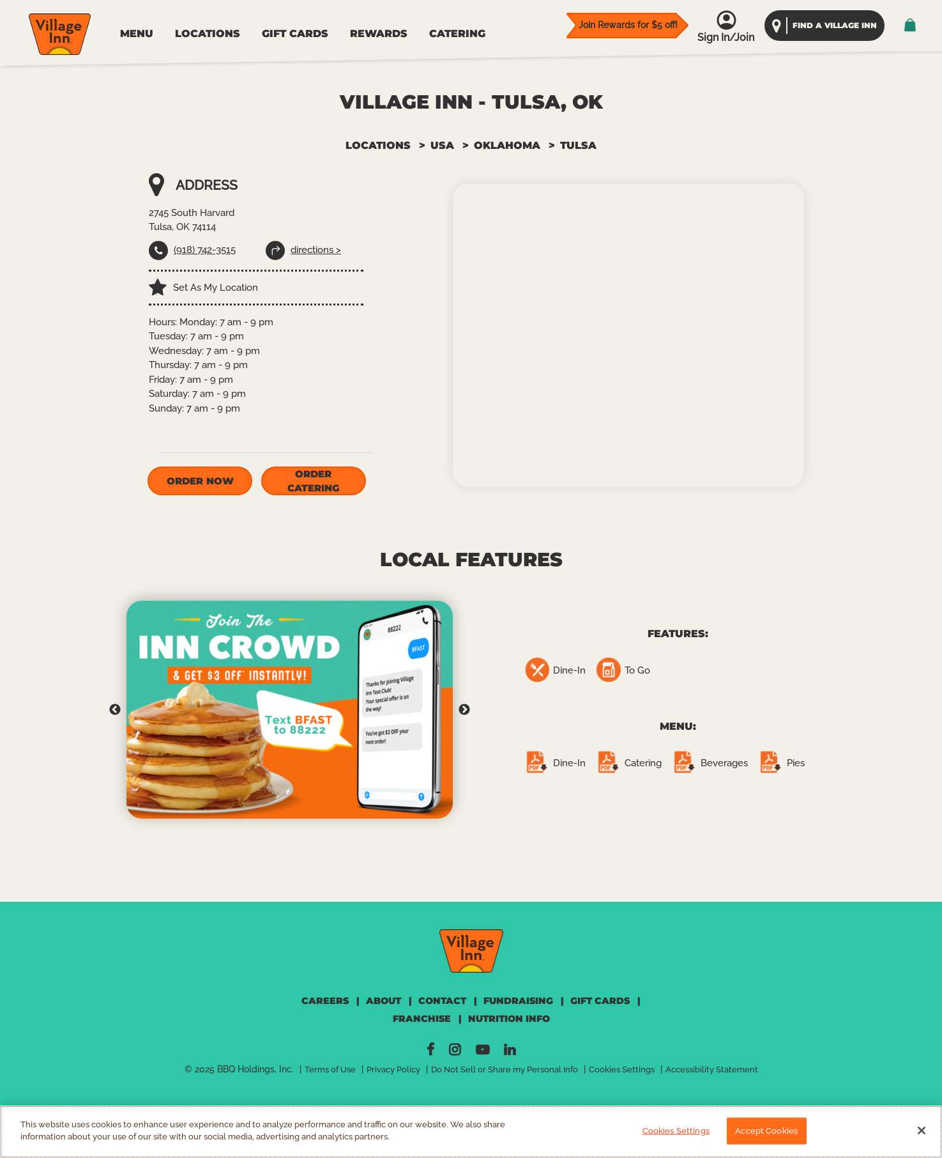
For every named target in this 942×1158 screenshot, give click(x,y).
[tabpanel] (289, 710)
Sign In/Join (725, 37)
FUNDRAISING (518, 1001)
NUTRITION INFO (509, 1018)
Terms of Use (330, 1069)
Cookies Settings (622, 1069)
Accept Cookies (766, 1131)
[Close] (922, 1130)
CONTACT (442, 1001)
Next (464, 710)
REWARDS (378, 33)
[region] (471, 1132)
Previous (115, 710)
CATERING (457, 33)
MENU (136, 33)
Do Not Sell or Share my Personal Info (504, 1069)
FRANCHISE (422, 1018)
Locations (378, 145)
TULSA (578, 145)
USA (442, 145)
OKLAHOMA (507, 145)
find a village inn (835, 25)
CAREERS (325, 1001)
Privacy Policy (393, 1069)
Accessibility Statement (711, 1069)
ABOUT (383, 1001)
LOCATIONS (207, 33)
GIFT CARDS (295, 33)
